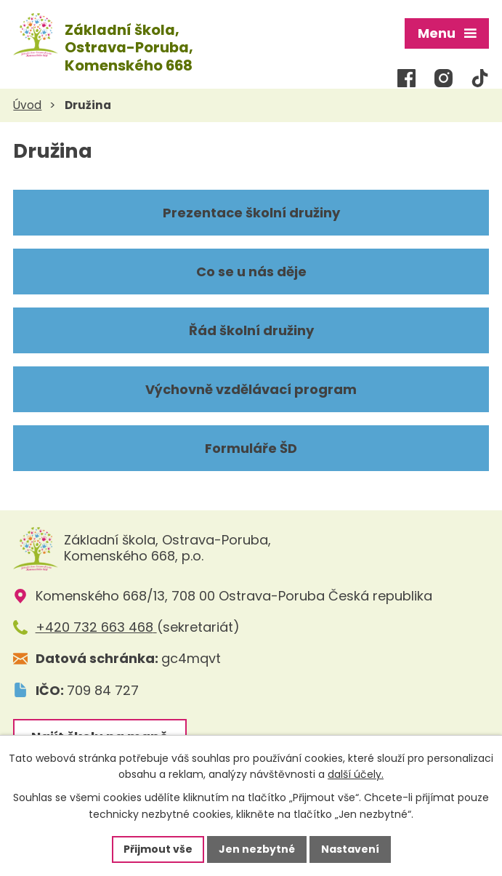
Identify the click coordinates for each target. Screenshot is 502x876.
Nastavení (350, 849)
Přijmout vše (158, 849)
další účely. (356, 775)
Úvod (27, 104)
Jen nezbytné (257, 849)
